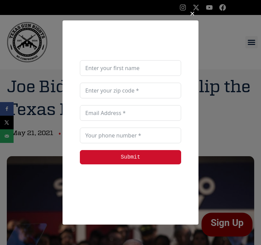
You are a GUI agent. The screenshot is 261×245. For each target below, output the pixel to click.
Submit (130, 157)
